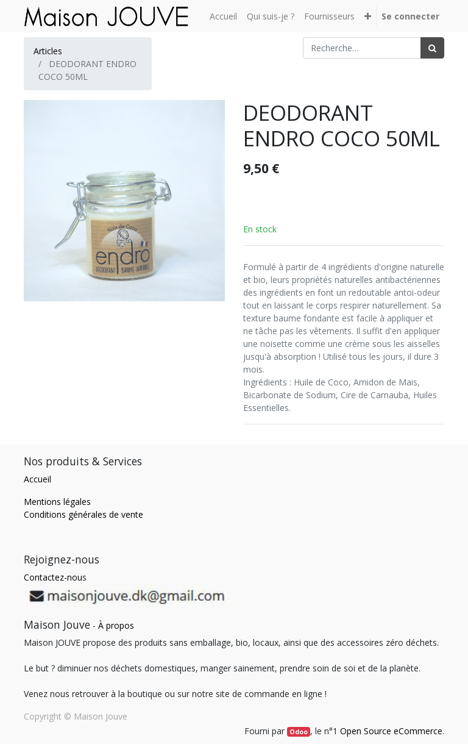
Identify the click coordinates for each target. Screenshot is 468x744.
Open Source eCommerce (391, 731)
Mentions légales (57, 501)
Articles (48, 51)
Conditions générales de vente (83, 514)
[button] (368, 16)
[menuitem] (223, 16)
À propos (116, 625)
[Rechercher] (432, 48)
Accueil (37, 479)
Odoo (298, 732)
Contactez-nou (53, 577)
